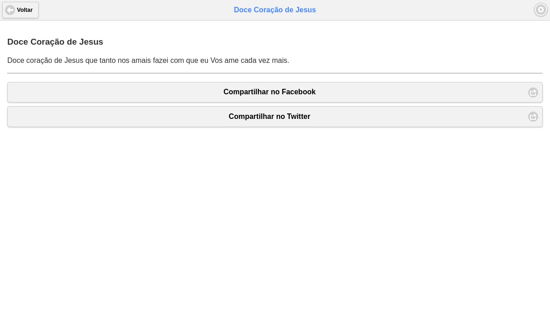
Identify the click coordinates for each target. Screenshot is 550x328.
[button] (541, 9)
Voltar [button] (25, 10)
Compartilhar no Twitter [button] (269, 116)
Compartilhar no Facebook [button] (269, 92)
